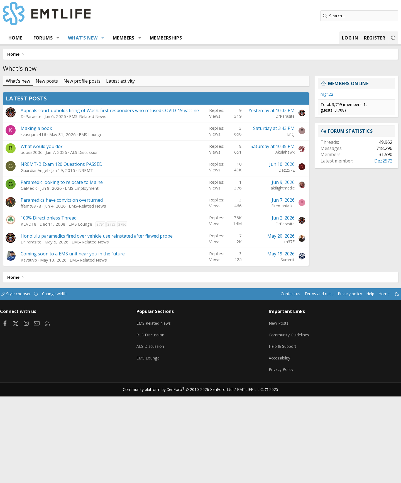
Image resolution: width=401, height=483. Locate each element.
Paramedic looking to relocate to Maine (82, 269)
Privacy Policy (274, 458)
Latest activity (141, 81)
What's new (103, 38)
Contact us (258, 387)
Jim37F (267, 328)
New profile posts (102, 81)
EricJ (270, 221)
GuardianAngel (55, 257)
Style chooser (42, 387)
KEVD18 (49, 311)
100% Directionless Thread (69, 305)
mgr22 (306, 94)
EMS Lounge (111, 221)
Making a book (57, 215)
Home (36, 38)
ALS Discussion (105, 239)
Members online (327, 83)
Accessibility (272, 447)
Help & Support (276, 436)
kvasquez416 (54, 221)
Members (144, 38)
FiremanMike (262, 292)
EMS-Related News (108, 203)
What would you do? (62, 233)
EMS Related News (163, 414)
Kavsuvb (49, 353)
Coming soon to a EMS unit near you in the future (93, 347)
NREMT (106, 257)
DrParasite (51, 203)
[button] (79, 37)
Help (343, 387)
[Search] (338, 15)
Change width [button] (83, 387)
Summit (267, 352)
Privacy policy (322, 387)
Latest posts (47, 179)
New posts (68, 81)
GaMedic (49, 275)
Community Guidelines (282, 425)
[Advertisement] (156, 131)
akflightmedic (262, 274)
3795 (132, 311)
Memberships (187, 38)
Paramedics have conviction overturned (82, 287)
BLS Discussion (159, 425)
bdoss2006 (52, 239)
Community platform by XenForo (182, 476)
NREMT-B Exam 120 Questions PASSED (82, 251)
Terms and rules (288, 387)
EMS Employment (102, 275)
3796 (143, 311)
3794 (121, 311)
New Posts (271, 414)
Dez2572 (266, 257)
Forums (64, 38)
